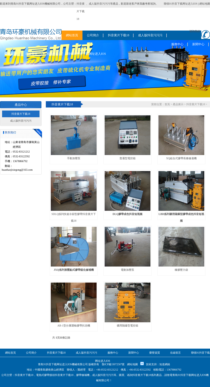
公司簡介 (93, 35)
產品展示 (178, 104)
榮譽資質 (10, 53)
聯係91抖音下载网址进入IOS (181, 3)
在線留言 (31, 53)
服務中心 (177, 44)
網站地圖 (204, 3)
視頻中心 (52, 53)
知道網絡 (164, 364)
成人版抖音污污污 (99, 3)
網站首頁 (72, 35)
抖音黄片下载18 (118, 35)
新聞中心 (198, 44)
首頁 (167, 104)
